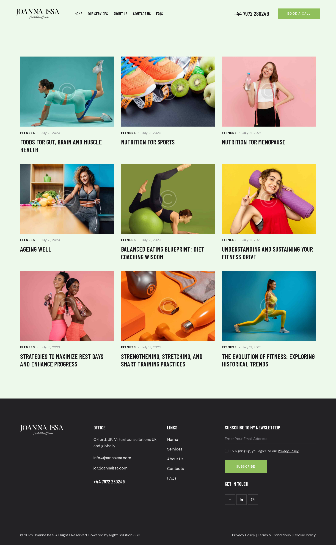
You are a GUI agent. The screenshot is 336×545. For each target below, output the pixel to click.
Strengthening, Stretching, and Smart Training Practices (162, 360)
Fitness (27, 133)
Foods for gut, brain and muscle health (61, 146)
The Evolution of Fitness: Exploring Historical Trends (268, 360)
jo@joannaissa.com (110, 468)
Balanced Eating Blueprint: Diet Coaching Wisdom (162, 253)
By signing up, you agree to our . (265, 451)
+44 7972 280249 (251, 13)
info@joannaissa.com (112, 457)
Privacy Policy (288, 451)
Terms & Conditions (274, 535)
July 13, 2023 (50, 347)
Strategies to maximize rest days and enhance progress (61, 360)
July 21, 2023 (50, 133)
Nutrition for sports (148, 142)
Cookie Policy (304, 535)
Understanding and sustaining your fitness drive (267, 253)
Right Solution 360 (124, 535)
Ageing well (35, 249)
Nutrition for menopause (253, 142)
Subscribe (245, 466)
